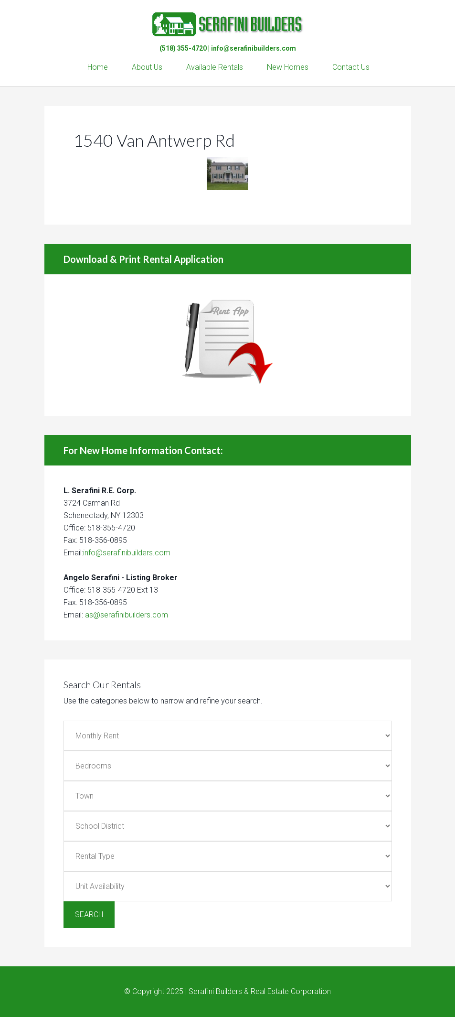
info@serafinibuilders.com (253, 48)
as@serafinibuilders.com (126, 614)
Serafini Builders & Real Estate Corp (227, 19)
